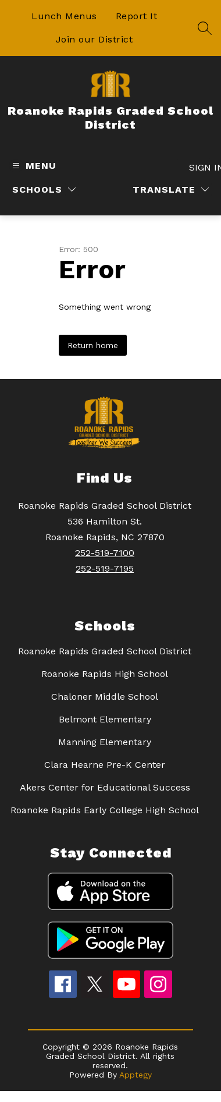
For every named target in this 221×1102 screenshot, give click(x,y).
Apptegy (135, 1074)
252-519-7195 (105, 568)
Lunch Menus (64, 16)
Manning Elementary (104, 741)
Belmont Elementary (105, 719)
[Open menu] (32, 165)
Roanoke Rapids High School (104, 673)
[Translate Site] (171, 189)
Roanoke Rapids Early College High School (104, 810)
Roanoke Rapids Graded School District (104, 651)
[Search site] (205, 28)
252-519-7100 (104, 552)
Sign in (200, 167)
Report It (137, 16)
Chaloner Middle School (104, 696)
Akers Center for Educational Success (105, 787)
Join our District (94, 39)
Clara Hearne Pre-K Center (104, 764)
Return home (92, 345)
